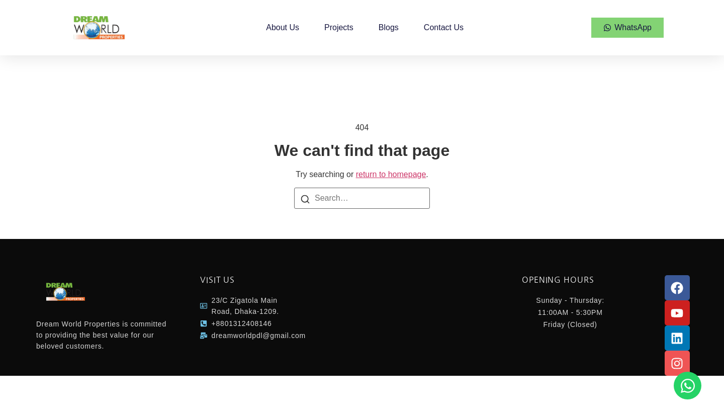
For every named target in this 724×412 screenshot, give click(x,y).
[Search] (305, 199)
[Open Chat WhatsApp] (687, 385)
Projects (338, 27)
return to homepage (391, 174)
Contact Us (444, 27)
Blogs (389, 27)
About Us (282, 27)
